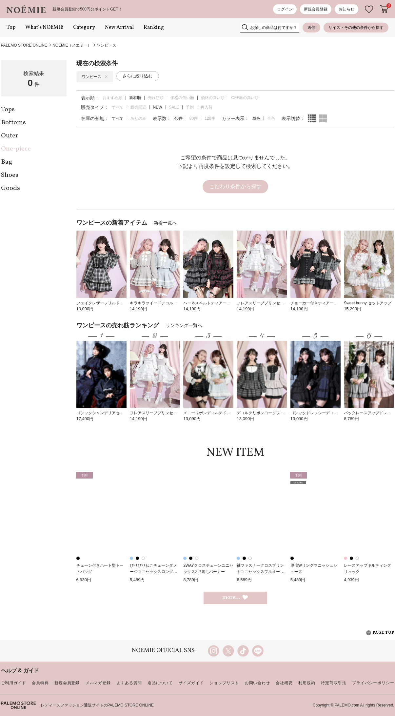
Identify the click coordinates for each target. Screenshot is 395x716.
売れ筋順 (156, 97)
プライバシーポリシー (373, 683)
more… (235, 597)
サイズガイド (191, 683)
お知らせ (346, 9)
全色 (271, 118)
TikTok (243, 651)
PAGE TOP (380, 632)
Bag (6, 162)
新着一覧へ (165, 222)
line (258, 651)
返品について (160, 683)
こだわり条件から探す (235, 186)
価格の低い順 (182, 97)
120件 (210, 118)
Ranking (154, 27)
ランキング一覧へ (184, 325)
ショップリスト (224, 683)
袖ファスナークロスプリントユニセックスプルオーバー (260, 571)
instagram (213, 651)
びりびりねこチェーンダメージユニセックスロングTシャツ (154, 571)
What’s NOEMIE (44, 27)
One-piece (16, 148)
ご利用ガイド (13, 683)
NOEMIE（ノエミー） (71, 45)
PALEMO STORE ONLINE (24, 45)
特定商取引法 (333, 683)
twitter (228, 651)
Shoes (9, 175)
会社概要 (284, 683)
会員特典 (40, 683)
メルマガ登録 (98, 683)
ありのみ (138, 118)
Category (84, 27)
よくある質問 (129, 683)
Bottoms (13, 122)
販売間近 (138, 107)
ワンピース (106, 45)
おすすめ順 (112, 97)
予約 (190, 107)
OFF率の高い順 (245, 97)
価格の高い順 (213, 97)
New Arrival (119, 27)
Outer (9, 135)
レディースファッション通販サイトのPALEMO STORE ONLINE (97, 705)
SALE (174, 107)
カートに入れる (384, 9)
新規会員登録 (315, 9)
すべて (118, 107)
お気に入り (369, 9)
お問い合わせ (257, 683)
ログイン (285, 9)
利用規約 (306, 683)
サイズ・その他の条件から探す (356, 27)
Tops (8, 109)
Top (11, 27)
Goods (10, 188)
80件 (193, 118)
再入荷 (206, 107)
